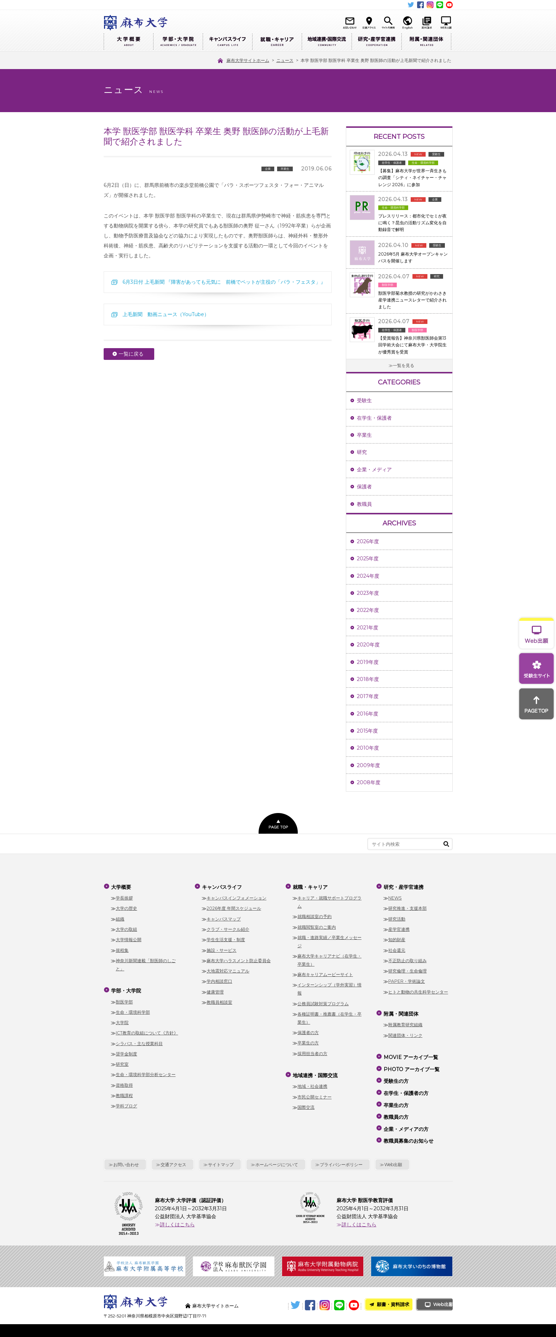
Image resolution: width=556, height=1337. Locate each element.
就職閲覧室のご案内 (316, 925)
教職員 (364, 504)
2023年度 (368, 593)
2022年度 (368, 610)
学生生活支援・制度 (226, 938)
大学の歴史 (126, 906)
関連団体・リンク (405, 1031)
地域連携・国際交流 (327, 41)
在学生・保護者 (374, 418)
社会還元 (396, 948)
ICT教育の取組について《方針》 (147, 1029)
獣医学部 (124, 998)
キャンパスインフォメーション (236, 896)
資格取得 (124, 1081)
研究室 (122, 1061)
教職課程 (124, 1092)
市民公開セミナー (314, 1093)
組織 (120, 917)
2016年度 (367, 714)
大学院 (122, 1019)
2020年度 (368, 644)
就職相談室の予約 (314, 915)
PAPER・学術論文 (406, 979)
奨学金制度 (126, 1050)
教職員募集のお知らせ (408, 1125)
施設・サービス (222, 948)
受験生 (364, 400)
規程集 (122, 948)
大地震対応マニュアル (228, 969)
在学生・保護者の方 (405, 1084)
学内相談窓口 (219, 979)
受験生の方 (395, 1073)
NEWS (395, 896)
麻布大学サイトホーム (217, 1288)
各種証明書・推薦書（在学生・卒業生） (329, 1016)
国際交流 (306, 1103)
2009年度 (368, 765)
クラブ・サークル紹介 (228, 927)
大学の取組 (126, 927)
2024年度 (368, 576)
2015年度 (367, 731)
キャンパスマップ (224, 917)
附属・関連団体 (426, 41)
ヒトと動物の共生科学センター (418, 990)
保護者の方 (308, 1030)
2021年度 (367, 627)
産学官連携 (399, 927)
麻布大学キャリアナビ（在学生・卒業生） (329, 958)
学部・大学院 (178, 41)
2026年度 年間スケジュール (234, 906)
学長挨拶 (124, 896)
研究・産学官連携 (376, 41)
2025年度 (368, 558)
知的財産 (396, 938)
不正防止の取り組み (407, 958)
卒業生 (364, 435)
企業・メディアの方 (405, 1114)
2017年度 (368, 696)
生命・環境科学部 (133, 1008)
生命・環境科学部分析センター (146, 1071)
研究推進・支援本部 (407, 906)
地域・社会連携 (312, 1083)
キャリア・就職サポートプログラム (329, 900)
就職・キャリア (277, 41)
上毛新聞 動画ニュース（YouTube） (166, 314)
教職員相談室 (219, 1000)
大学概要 (128, 41)
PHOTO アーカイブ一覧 (411, 1063)
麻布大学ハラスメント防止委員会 (239, 958)
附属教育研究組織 (405, 1021)
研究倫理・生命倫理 (407, 969)
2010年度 (368, 748)
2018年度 (368, 679)
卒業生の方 (308, 1041)
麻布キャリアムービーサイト (325, 972)
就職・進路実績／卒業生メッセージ (329, 940)
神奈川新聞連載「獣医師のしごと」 (146, 963)
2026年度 (368, 541)
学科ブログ (126, 1102)
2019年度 (368, 662)
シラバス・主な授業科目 (139, 1040)
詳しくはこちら (177, 1207)
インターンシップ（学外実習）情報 (329, 987)
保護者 (364, 486)
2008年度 (368, 782)
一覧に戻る (131, 354)
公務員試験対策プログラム (323, 1002)
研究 (362, 452)
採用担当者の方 (312, 1051)
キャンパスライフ (227, 41)
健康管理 (215, 990)
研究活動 (396, 917)
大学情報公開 (128, 938)
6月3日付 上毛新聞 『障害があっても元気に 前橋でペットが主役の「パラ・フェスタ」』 (224, 282)
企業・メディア (374, 469)
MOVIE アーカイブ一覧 (410, 1053)
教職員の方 (395, 1104)
